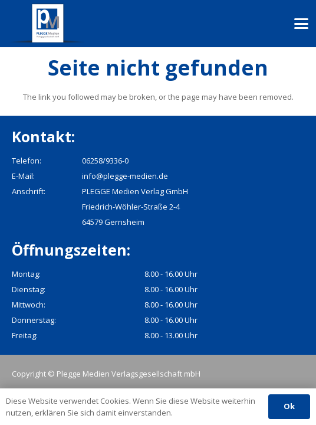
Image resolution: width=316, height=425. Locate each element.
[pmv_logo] (48, 23)
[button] (301, 24)
